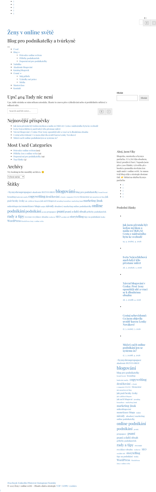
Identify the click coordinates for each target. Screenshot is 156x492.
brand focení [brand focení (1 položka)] (102, 192)
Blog (16, 52)
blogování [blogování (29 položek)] (65, 191)
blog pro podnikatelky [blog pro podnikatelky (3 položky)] (86, 192)
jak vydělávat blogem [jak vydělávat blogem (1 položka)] (32, 201)
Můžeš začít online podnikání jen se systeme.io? (35, 138)
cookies (73, 485)
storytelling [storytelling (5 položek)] (77, 216)
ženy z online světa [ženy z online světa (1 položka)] (36, 221)
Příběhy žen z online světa (25, 153)
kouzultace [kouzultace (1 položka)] (67, 201)
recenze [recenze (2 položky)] (28, 216)
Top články (18, 159)
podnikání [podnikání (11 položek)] (33, 211)
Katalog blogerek (21, 70)
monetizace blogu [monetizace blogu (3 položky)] (31, 206)
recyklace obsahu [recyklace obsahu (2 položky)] (40, 216)
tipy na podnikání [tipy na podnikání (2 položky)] (92, 216)
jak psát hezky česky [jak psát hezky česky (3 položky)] (127, 393)
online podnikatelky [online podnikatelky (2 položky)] (82, 206)
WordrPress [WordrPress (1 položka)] (25, 221)
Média (22, 82)
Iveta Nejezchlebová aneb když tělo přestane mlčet (36, 128)
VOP (58, 485)
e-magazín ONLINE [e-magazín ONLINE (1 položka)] (72, 197)
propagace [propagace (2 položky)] (51, 211)
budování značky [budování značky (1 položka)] (22, 197)
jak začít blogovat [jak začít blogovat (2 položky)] (48, 200)
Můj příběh (24, 76)
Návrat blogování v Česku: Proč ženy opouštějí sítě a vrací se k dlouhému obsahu (50, 131)
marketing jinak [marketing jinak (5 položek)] (93, 200)
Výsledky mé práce (28, 79)
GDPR (65, 485)
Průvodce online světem (30, 55)
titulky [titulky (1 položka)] (103, 217)
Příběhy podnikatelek (29, 58)
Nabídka (17, 64)
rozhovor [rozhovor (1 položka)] (52, 217)
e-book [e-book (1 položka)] (62, 197)
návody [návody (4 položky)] (50, 206)
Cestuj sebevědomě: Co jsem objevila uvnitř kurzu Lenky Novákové (44, 134)
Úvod (15, 49)
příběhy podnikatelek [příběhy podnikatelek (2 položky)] (96, 211)
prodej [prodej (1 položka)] (44, 212)
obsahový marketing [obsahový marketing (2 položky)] (63, 206)
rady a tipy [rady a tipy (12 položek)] (15, 216)
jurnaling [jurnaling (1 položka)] (60, 201)
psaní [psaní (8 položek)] (60, 211)
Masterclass (18, 85)
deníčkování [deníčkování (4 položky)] (52, 196)
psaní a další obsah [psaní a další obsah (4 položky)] (75, 211)
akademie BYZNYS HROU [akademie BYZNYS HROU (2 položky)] (43, 192)
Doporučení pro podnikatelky (33, 61)
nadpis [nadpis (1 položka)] (43, 206)
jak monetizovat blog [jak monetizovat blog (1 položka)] (97, 197)
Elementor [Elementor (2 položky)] (84, 196)
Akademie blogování (22, 67)
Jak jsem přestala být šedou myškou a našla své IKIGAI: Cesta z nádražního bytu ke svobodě (55, 125)
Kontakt (17, 88)
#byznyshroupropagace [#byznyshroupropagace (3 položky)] (19, 192)
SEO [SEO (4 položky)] (58, 216)
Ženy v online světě (30, 32)
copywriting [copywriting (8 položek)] (36, 196)
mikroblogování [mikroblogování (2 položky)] (14, 206)
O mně (17, 73)
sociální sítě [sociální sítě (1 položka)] (65, 217)
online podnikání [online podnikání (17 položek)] (131, 423)
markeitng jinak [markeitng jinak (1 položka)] (77, 201)
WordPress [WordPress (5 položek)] (14, 221)
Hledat (120, 92)
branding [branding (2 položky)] (11, 196)
